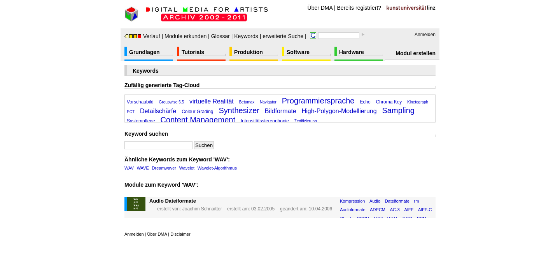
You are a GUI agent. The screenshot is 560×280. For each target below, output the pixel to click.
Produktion (248, 52)
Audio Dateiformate (172, 201)
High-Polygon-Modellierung (339, 111)
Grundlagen (144, 52)
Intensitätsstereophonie (265, 121)
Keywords (246, 36)
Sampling (398, 110)
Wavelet (186, 168)
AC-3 (395, 209)
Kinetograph (417, 102)
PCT (131, 112)
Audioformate (352, 209)
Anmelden (425, 34)
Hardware (351, 52)
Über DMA (320, 8)
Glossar (220, 36)
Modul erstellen (416, 53)
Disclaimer (180, 234)
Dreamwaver (164, 168)
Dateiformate (397, 201)
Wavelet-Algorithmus (217, 168)
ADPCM (377, 209)
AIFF (408, 209)
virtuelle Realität (211, 101)
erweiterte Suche (282, 36)
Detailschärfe (158, 111)
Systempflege (141, 121)
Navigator (268, 102)
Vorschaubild (140, 102)
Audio (374, 201)
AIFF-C (425, 209)
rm (416, 201)
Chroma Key (389, 102)
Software (298, 52)
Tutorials (193, 52)
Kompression (352, 201)
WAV (129, 168)
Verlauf (142, 36)
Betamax (246, 102)
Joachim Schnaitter (202, 209)
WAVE (143, 168)
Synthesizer (239, 110)
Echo (365, 102)
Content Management (198, 120)
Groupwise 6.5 (171, 102)
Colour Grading (197, 111)
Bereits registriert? (359, 8)
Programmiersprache (318, 100)
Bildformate (280, 111)
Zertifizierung (305, 121)
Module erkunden (185, 36)
